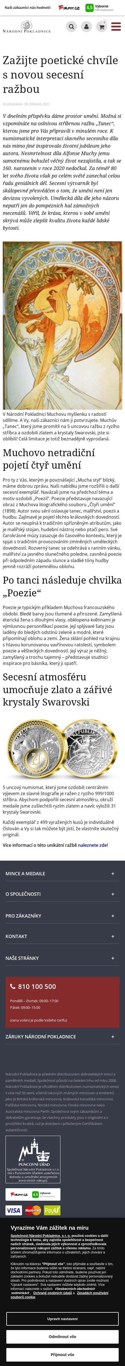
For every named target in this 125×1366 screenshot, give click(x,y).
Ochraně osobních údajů (52, 1293)
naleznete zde (92, 845)
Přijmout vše (62, 1354)
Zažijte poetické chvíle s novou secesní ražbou (60, 74)
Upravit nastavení (62, 1319)
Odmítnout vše (62, 1336)
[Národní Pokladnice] (27, 26)
